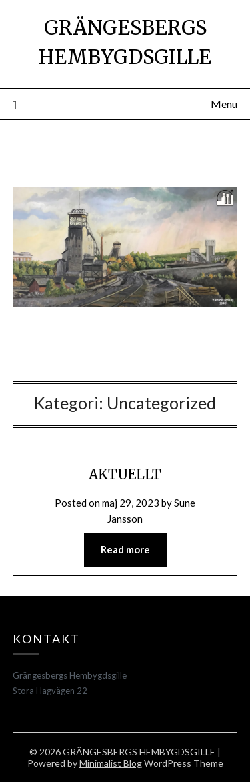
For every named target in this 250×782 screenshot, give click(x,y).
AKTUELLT (125, 474)
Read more (125, 549)
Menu (224, 103)
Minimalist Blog (110, 763)
